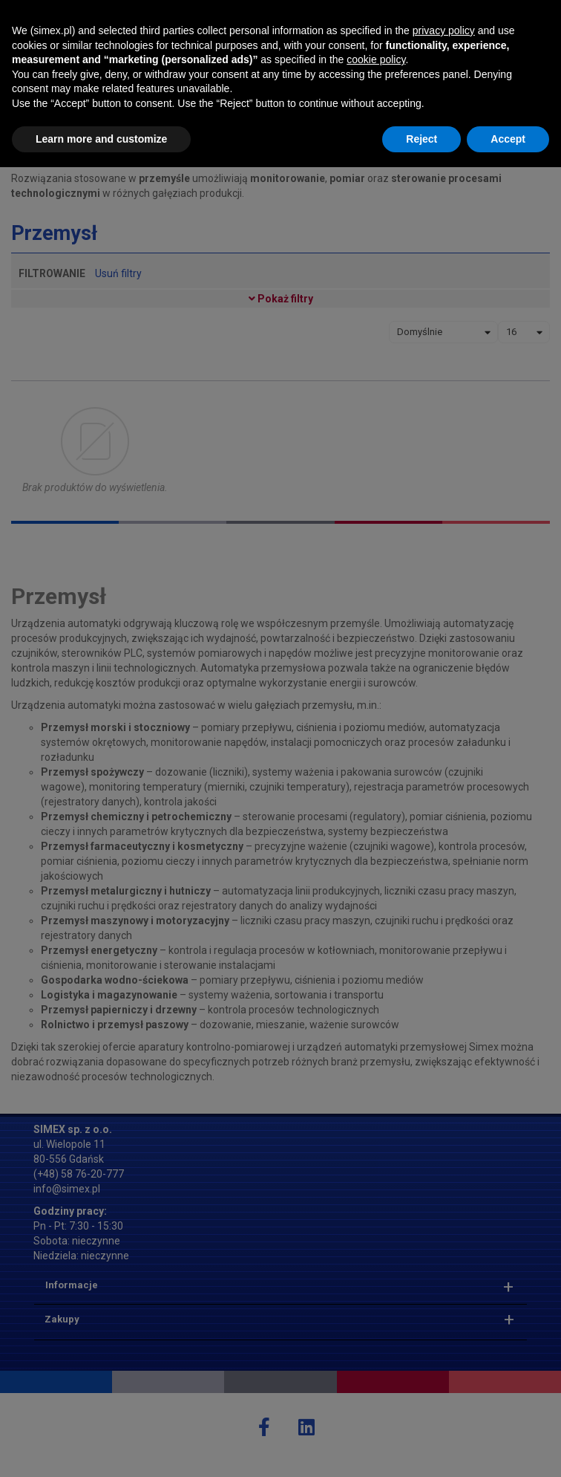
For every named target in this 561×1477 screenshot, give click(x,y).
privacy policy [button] (444, 1340)
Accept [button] (508, 1448)
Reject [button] (421, 1448)
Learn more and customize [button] (101, 1448)
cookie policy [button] (376, 1369)
